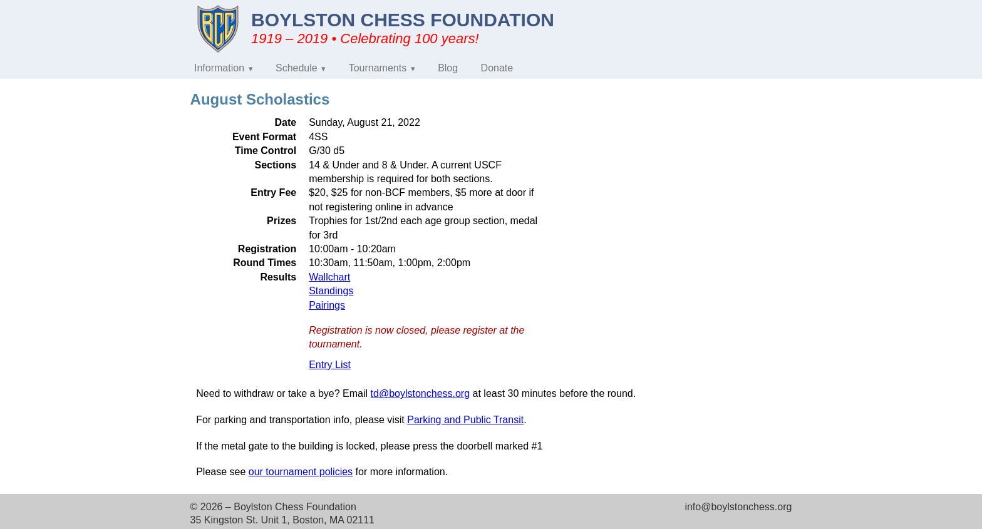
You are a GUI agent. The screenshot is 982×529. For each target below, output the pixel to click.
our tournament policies (301, 471)
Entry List (330, 364)
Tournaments (378, 68)
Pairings (327, 305)
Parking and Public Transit (465, 419)
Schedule (297, 68)
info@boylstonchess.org (738, 506)
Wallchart (329, 277)
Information (219, 68)
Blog (448, 68)
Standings (331, 290)
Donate (497, 68)
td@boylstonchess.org (420, 393)
